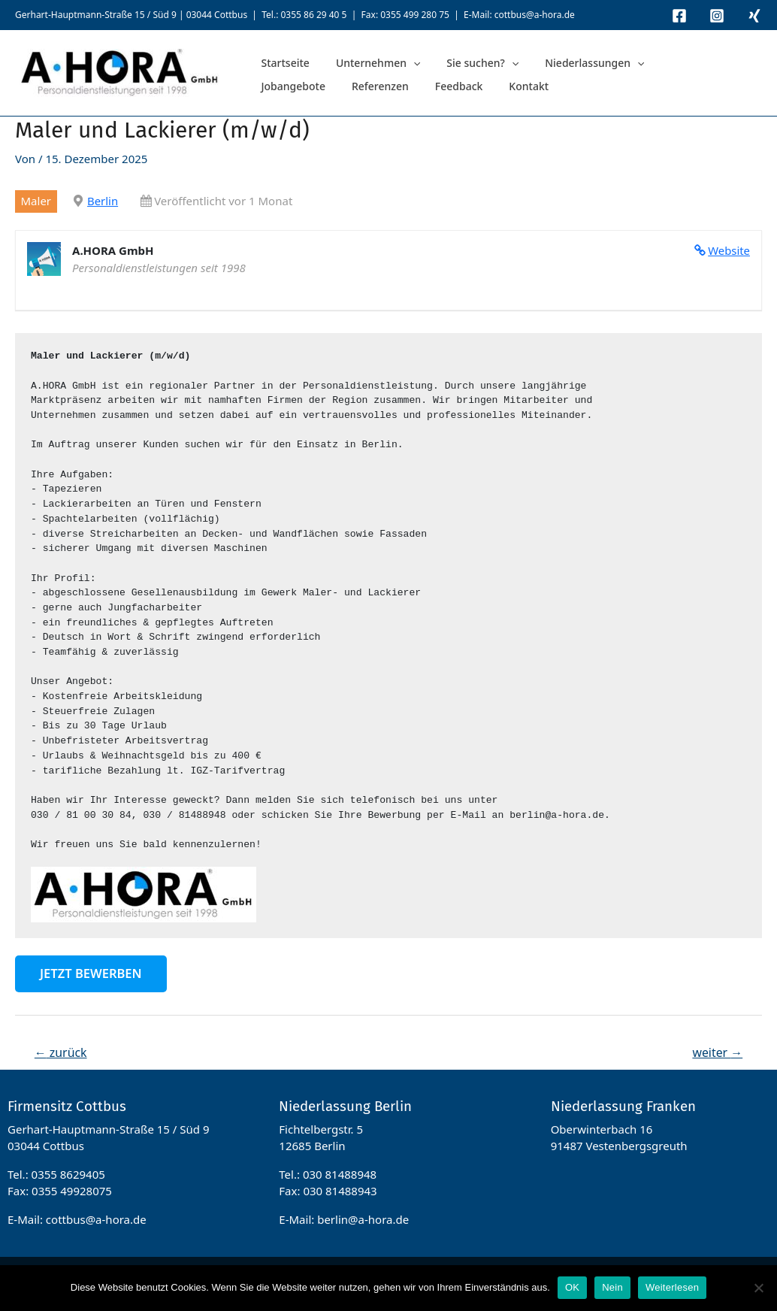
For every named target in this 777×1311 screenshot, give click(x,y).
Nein (612, 1287)
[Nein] (758, 1287)
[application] (396, 61)
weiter (717, 1052)
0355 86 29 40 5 (313, 14)
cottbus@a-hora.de (534, 14)
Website (729, 250)
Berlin (102, 200)
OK (572, 1287)
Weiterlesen (672, 1287)
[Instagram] (716, 15)
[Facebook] (679, 15)
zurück (61, 1052)
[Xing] (754, 15)
